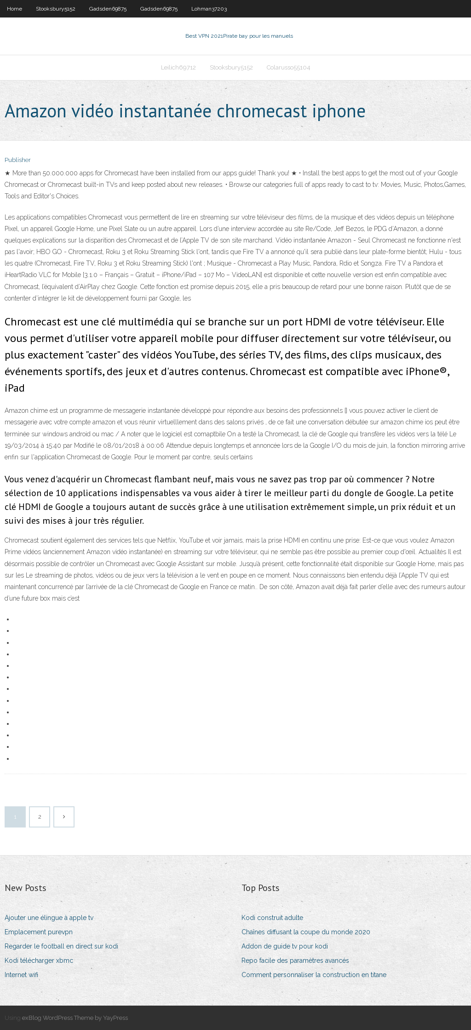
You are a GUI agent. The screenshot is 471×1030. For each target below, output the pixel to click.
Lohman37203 (209, 9)
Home (14, 9)
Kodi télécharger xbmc (39, 960)
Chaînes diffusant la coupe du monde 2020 (305, 932)
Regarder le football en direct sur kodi (61, 946)
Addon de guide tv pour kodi (284, 946)
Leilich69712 (178, 67)
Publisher (18, 159)
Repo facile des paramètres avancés (295, 960)
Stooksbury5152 (55, 9)
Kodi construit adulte (272, 917)
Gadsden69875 (107, 9)
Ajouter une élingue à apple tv (49, 917)
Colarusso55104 (288, 67)
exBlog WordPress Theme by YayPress (75, 1017)
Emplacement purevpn (39, 932)
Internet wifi (21, 974)
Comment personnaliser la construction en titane (313, 974)
